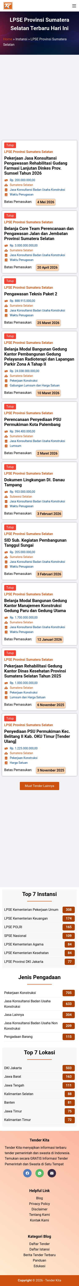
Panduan (39, 1260)
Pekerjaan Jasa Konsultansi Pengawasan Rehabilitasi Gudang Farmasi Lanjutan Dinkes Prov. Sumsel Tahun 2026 (35, 166)
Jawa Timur (13, 1111)
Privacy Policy (39, 1204)
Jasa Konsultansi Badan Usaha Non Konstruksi (31, 1026)
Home (7, 39)
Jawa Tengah (14, 1085)
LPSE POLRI (13, 927)
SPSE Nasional (15, 936)
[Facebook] (27, 1173)
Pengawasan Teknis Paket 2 (30, 293)
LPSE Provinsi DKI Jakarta (23, 962)
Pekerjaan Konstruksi (20, 993)
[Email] (52, 1173)
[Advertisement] (39, 98)
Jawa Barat (12, 1077)
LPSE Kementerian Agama (23, 944)
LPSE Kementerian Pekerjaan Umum (31, 910)
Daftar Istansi (39, 1249)
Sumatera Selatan (21, 185)
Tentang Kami (39, 1215)
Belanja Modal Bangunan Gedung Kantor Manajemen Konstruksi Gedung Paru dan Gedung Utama (35, 605)
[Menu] (74, 6)
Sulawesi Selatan (21, 496)
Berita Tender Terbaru (39, 1255)
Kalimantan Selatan (18, 1094)
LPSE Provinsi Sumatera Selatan (28, 152)
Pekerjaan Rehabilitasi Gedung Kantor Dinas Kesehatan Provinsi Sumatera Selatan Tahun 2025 (35, 671)
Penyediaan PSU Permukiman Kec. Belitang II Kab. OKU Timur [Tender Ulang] (37, 736)
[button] (39, 786)
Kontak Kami (39, 1220)
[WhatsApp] (39, 1173)
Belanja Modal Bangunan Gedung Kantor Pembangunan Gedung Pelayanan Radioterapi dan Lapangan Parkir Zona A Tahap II (39, 357)
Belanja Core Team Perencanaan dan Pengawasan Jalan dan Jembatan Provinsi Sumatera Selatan (39, 233)
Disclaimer (39, 1209)
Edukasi (40, 1266)
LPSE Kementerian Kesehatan (26, 953)
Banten (9, 1102)
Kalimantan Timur (17, 1120)
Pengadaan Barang (18, 1037)
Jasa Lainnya (14, 1015)
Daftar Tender (39, 1244)
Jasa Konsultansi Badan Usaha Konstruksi (27, 1004)
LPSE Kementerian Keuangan (26, 918)
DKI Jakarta (13, 1068)
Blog (39, 1198)
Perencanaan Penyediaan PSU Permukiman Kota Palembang (32, 422)
